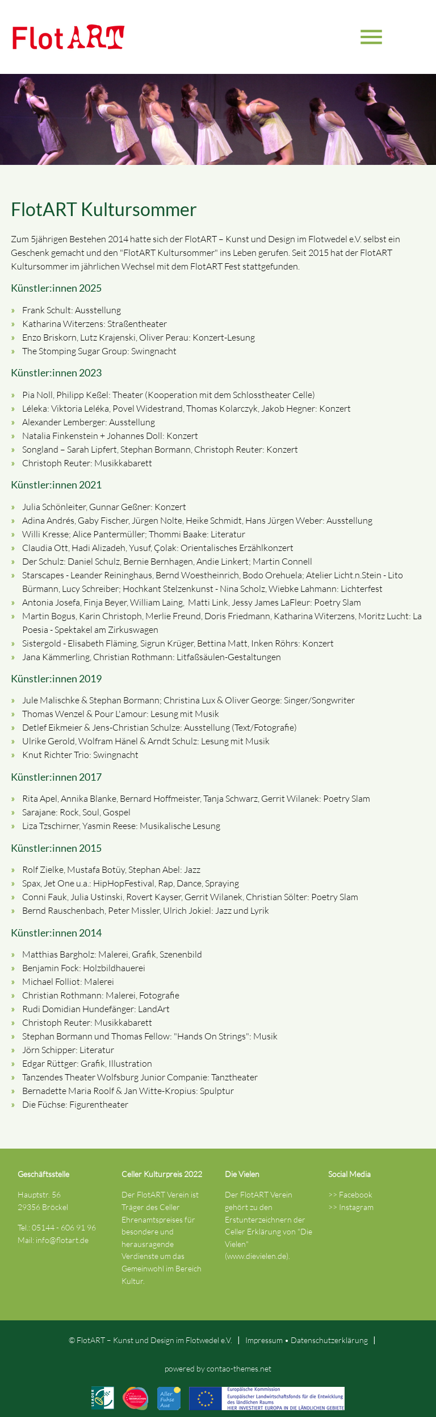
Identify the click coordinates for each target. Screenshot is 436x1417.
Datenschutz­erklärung (329, 1340)
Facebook (355, 1194)
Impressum (264, 1340)
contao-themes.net (239, 1368)
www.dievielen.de (256, 1256)
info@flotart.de (62, 1240)
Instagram (356, 1207)
